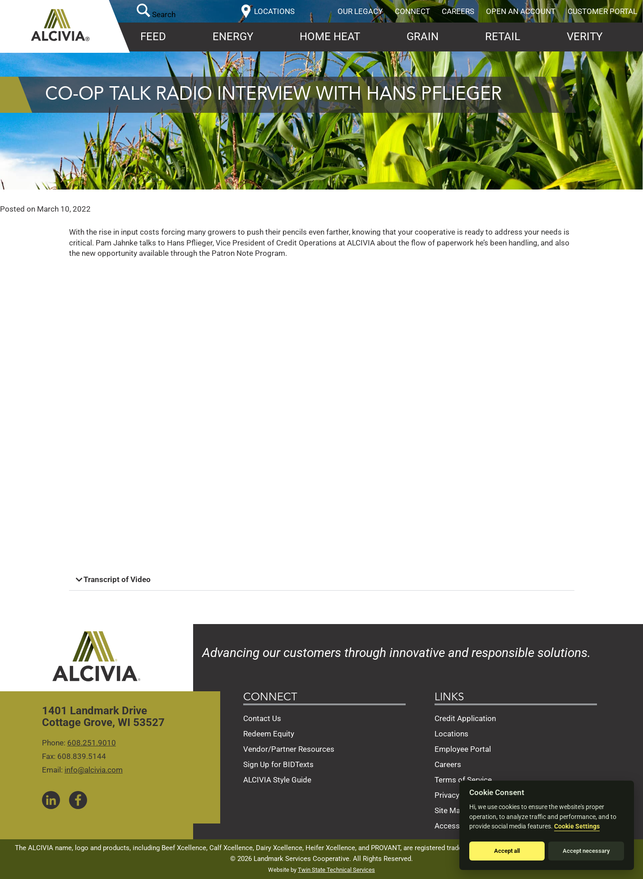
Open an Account (520, 11)
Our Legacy (360, 11)
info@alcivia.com (94, 769)
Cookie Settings (577, 826)
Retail (502, 36)
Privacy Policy (458, 795)
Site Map (450, 810)
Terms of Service (463, 779)
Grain (423, 36)
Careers (458, 11)
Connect (412, 11)
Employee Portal (463, 749)
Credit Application (465, 718)
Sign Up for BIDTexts (278, 764)
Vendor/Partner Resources (288, 749)
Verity (584, 36)
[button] (321, 580)
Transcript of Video (117, 579)
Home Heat (330, 36)
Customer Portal (602, 11)
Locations (451, 733)
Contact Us (262, 718)
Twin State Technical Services (336, 869)
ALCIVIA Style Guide (277, 779)
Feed (153, 36)
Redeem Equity (268, 733)
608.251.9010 (91, 742)
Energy (233, 36)
